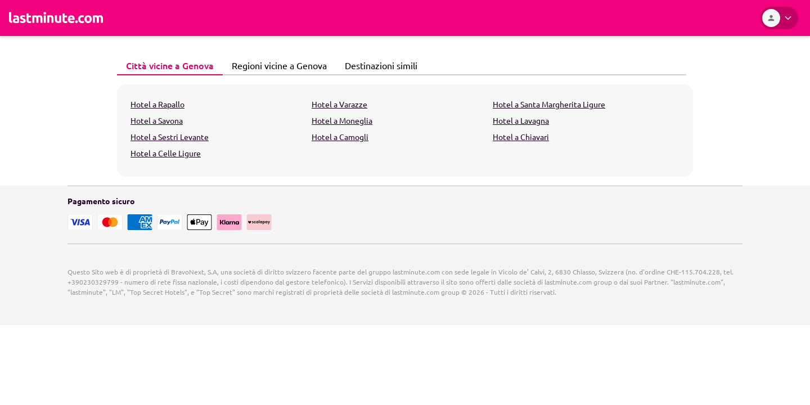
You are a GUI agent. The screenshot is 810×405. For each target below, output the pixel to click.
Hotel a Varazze (339, 104)
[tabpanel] (405, 130)
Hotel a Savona (156, 120)
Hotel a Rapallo (157, 104)
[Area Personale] (779, 18)
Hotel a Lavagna (521, 120)
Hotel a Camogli (340, 137)
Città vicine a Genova (167, 65)
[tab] (170, 65)
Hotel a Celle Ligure (165, 153)
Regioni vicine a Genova (276, 65)
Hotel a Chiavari (521, 137)
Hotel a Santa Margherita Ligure (549, 104)
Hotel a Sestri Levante (169, 137)
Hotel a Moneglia (342, 120)
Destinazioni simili (378, 65)
